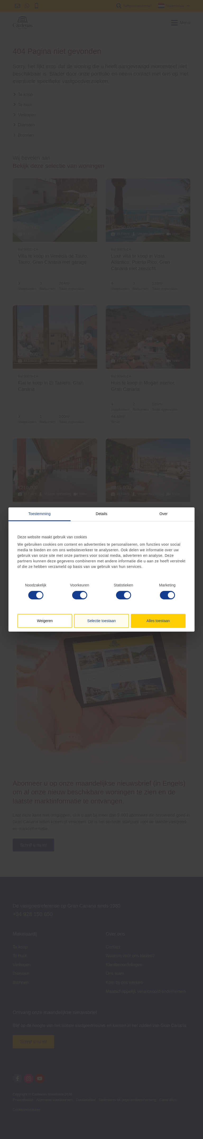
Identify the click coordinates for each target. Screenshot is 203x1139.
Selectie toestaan (101, 621)
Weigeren (45, 621)
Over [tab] (163, 514)
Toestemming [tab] (39, 514)
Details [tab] (101, 514)
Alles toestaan (158, 621)
